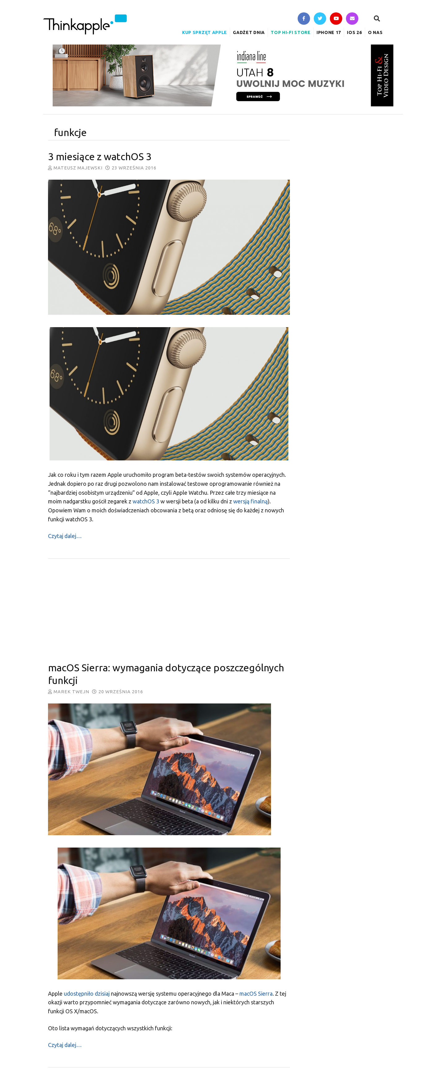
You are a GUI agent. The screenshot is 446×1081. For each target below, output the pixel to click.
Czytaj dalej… (65, 536)
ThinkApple (85, 24)
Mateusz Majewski (78, 167)
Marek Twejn (71, 691)
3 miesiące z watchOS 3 (99, 156)
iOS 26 (354, 32)
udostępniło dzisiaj (87, 993)
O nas (375, 32)
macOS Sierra (256, 993)
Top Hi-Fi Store (291, 32)
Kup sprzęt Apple (204, 32)
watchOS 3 (146, 501)
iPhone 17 (329, 32)
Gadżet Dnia (249, 32)
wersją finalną (250, 501)
